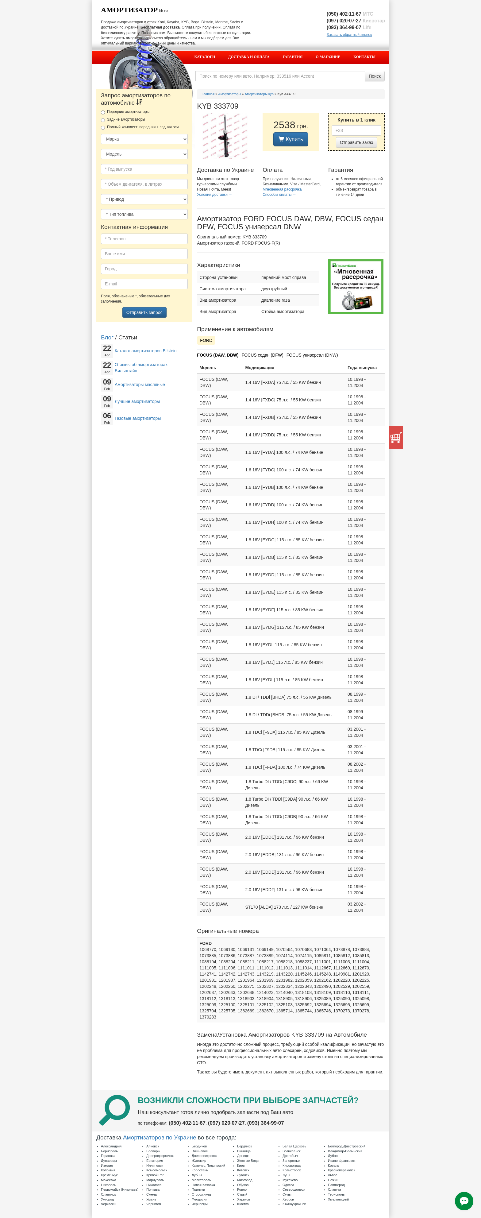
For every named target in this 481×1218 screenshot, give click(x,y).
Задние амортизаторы (123, 119)
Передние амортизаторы (125, 112)
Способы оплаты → (279, 194)
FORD (206, 340)
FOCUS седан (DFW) (262, 355)
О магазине (328, 57)
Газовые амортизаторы (138, 418)
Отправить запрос (144, 312)
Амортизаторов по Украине (159, 1137)
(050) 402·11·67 (350, 14)
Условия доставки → (214, 194)
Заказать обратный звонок (349, 35)
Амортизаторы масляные (140, 384)
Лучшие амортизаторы (137, 401)
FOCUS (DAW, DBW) (217, 355)
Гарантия (293, 57)
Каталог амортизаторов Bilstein (146, 350)
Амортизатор (129, 10)
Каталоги (204, 57)
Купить (291, 139)
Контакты (364, 57)
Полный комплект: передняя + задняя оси (140, 127)
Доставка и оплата (248, 57)
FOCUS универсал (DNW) (312, 355)
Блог (107, 337)
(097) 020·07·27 (356, 20)
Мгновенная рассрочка (282, 189)
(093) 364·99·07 (349, 27)
